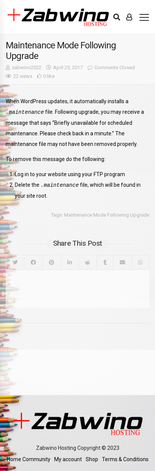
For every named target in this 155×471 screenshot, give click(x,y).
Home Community (28, 458)
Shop (92, 458)
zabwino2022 (26, 67)
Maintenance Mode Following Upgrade (106, 214)
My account (68, 458)
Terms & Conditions (125, 458)
